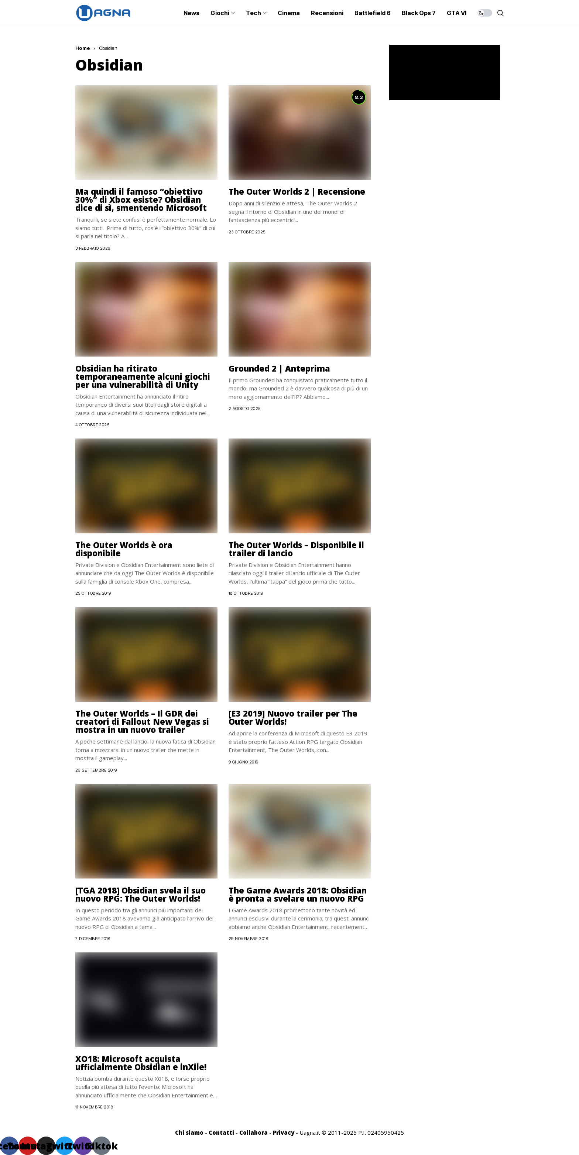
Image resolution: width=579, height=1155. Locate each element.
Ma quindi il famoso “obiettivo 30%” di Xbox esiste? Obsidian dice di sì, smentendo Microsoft (141, 199)
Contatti (221, 1132)
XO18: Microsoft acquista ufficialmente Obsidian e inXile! (140, 1062)
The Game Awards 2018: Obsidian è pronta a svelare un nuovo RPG (298, 894)
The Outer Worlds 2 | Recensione (297, 191)
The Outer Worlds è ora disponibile (123, 548)
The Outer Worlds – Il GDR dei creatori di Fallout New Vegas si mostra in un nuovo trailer (142, 721)
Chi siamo (189, 1132)
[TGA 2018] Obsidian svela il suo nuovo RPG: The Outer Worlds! (140, 894)
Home (82, 48)
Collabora (253, 1132)
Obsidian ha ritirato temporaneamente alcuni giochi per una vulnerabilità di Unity (142, 376)
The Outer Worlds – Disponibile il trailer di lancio (296, 548)
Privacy (283, 1132)
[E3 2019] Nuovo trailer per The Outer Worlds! (293, 717)
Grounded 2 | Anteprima (279, 368)
